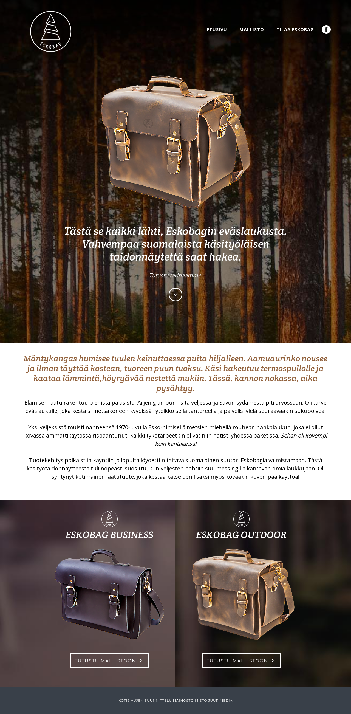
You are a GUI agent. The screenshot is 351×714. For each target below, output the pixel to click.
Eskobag (50, 31)
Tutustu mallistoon (105, 661)
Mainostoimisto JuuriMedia (203, 700)
